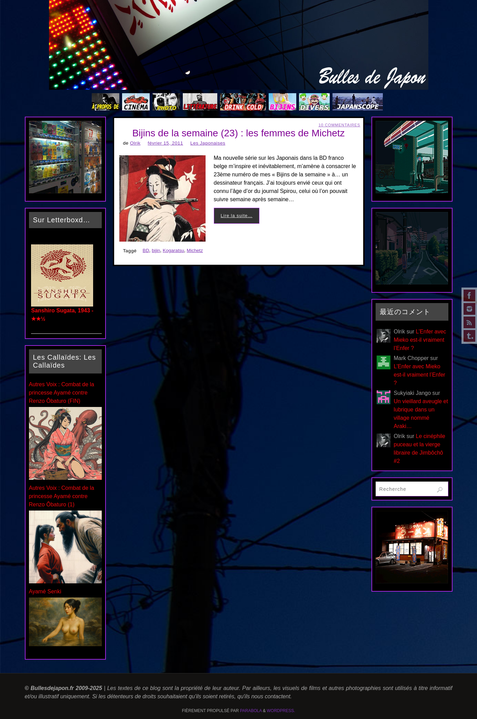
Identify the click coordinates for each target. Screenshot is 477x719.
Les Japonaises (207, 143)
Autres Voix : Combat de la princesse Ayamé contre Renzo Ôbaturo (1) (61, 496)
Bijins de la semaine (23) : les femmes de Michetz (238, 133)
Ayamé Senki (45, 591)
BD (146, 250)
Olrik (135, 143)
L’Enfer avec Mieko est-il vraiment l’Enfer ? (420, 340)
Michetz (195, 250)
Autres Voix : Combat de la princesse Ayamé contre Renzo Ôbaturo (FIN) (61, 392)
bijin (156, 250)
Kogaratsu (173, 250)
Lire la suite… (236, 215)
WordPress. (281, 710)
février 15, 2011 (165, 143)
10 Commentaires (339, 125)
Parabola (251, 710)
